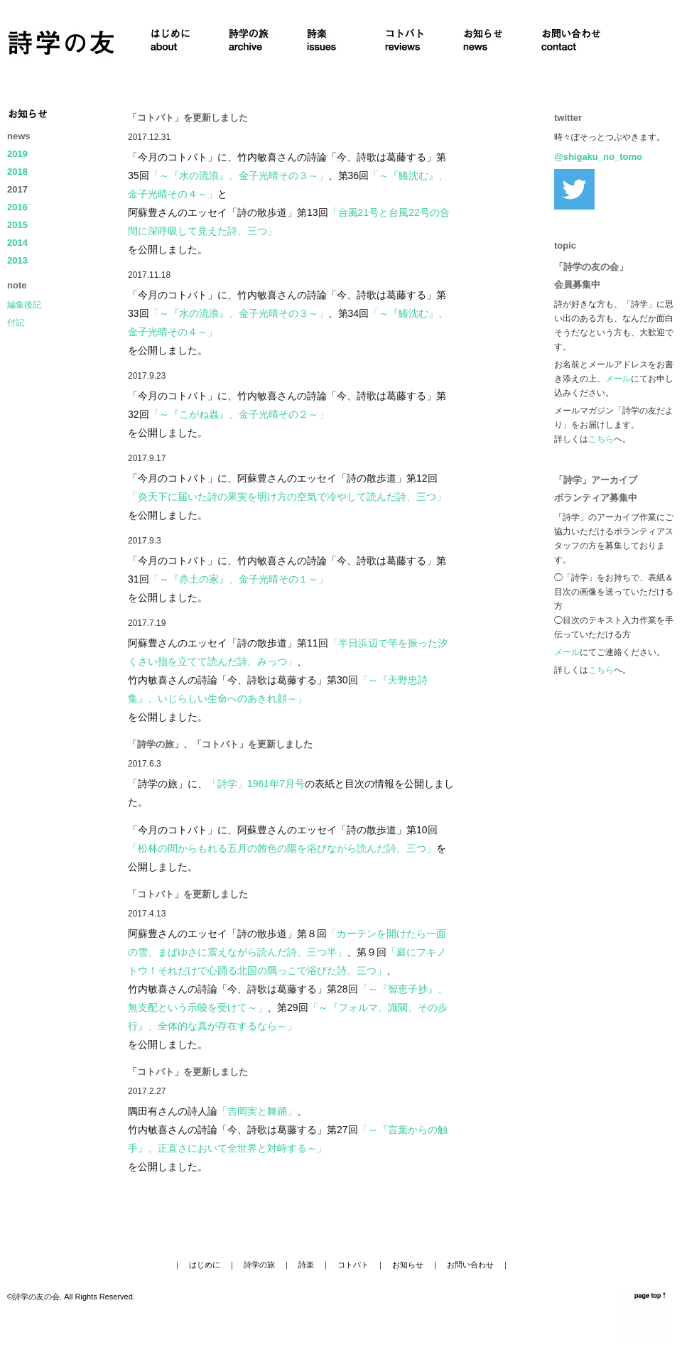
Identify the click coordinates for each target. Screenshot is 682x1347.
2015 (17, 225)
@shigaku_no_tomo (598, 156)
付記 (15, 323)
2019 (17, 153)
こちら (601, 439)
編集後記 (24, 305)
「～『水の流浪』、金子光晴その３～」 (238, 175)
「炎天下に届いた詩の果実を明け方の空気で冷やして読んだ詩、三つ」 (287, 496)
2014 (17, 242)
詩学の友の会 (36, 1296)
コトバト (353, 1264)
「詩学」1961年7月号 (256, 783)
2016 (17, 207)
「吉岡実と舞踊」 (257, 1111)
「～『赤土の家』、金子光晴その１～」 (238, 579)
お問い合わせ (470, 1264)
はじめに (204, 1264)
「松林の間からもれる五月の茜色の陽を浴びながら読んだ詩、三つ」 (282, 848)
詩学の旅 (259, 1264)
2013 (17, 260)
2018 (17, 171)
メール (618, 379)
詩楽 (306, 1264)
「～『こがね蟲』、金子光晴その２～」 (238, 414)
